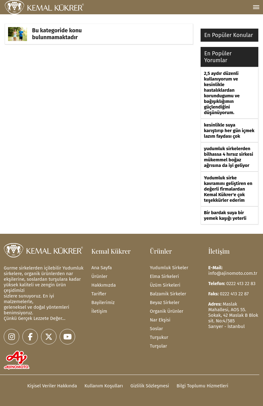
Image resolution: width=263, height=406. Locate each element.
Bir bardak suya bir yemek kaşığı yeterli (225, 215)
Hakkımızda (103, 285)
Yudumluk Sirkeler (169, 267)
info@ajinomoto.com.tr (232, 273)
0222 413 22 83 (241, 283)
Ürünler (99, 276)
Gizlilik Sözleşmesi (149, 386)
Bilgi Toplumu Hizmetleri (202, 386)
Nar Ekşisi (160, 320)
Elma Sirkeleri (164, 276)
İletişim (99, 311)
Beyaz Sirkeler (164, 302)
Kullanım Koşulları (103, 386)
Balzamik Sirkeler (168, 294)
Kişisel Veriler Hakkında (52, 386)
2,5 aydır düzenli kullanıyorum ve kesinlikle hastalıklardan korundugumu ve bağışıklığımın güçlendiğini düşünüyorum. (222, 93)
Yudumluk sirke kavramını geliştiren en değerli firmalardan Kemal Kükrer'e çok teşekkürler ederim (228, 189)
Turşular (158, 346)
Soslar (156, 328)
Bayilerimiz (103, 302)
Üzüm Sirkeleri (165, 285)
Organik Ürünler (167, 311)
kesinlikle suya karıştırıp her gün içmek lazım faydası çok (229, 130)
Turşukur (159, 337)
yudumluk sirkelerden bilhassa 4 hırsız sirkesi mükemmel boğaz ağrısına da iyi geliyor (228, 157)
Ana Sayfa (101, 267)
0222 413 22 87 (234, 294)
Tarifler (98, 294)
